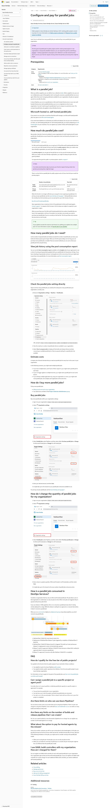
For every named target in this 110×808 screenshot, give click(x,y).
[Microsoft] (3, 2)
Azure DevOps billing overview (40, 775)
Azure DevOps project (45, 71)
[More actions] (78, 10)
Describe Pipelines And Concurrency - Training (41, 788)
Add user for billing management (41, 773)
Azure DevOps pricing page (56, 196)
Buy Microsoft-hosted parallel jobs (40, 201)
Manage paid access (38, 769)
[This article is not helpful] (102, 35)
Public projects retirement (56, 33)
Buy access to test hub (38, 771)
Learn (32, 10)
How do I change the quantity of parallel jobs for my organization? (98, 23)
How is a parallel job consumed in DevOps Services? (97, 26)
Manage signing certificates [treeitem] (10, 68)
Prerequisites (92, 13)
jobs (62, 93)
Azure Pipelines (52, 10)
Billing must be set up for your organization (44, 389)
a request (64, 159)
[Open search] (103, 2)
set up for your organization (52, 82)
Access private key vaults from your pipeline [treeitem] (11, 78)
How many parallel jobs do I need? (97, 18)
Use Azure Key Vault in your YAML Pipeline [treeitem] (11, 74)
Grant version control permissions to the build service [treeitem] (12, 50)
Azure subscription (43, 85)
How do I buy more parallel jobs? (97, 20)
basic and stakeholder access (62, 706)
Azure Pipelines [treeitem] (6, 18)
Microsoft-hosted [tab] (35, 142)
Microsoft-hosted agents (48, 117)
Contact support (36, 206)
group (59, 391)
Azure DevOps (43, 10)
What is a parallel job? (94, 15)
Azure (37, 10)
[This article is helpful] (100, 35)
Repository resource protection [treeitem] (10, 65)
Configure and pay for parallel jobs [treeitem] (11, 44)
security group (56, 77)
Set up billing (36, 767)
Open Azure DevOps (103, 5)
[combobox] (11, 12)
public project (57, 667)
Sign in (106, 1)
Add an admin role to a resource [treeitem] (11, 63)
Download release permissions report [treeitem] (12, 53)
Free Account (93, 5)
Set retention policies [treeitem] (8, 41)
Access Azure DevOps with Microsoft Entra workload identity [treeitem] (12, 59)
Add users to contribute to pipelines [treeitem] (11, 46)
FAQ (91, 28)
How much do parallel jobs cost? (97, 17)
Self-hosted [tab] (43, 142)
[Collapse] (20, 9)
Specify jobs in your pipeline (59, 226)
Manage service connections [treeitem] (10, 56)
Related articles (93, 30)
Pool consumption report (65, 256)
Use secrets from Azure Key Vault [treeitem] (11, 71)
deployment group (55, 612)
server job (41, 612)
